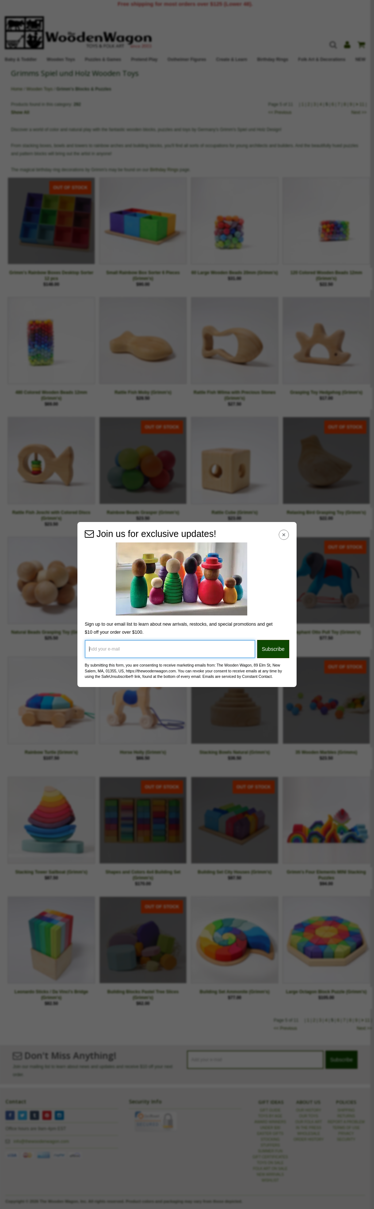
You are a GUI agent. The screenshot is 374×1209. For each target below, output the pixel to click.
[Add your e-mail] (170, 649)
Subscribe (273, 649)
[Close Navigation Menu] (284, 534)
